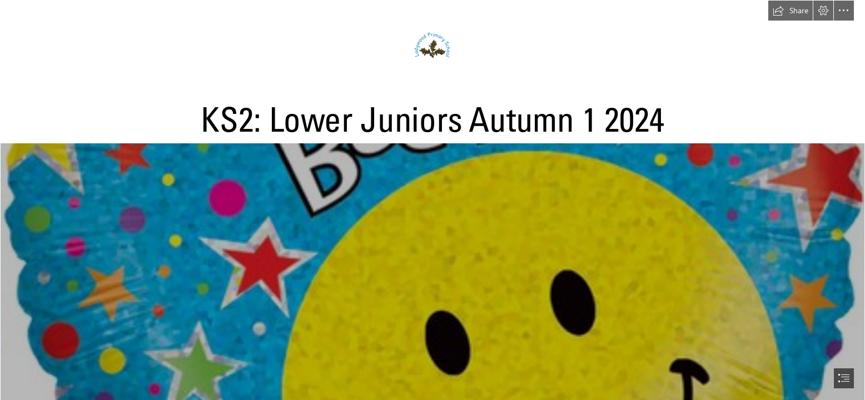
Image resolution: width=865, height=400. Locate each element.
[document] (432, 200)
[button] (790, 11)
